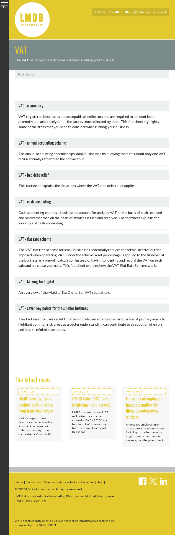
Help (100, 482)
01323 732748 (107, 12)
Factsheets (26, 74)
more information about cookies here (92, 520)
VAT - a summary (30, 106)
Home (19, 482)
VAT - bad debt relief (33, 175)
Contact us (34, 482)
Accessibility (68, 482)
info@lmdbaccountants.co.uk (146, 12)
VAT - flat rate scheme (34, 239)
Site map (50, 482)
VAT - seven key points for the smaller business (53, 308)
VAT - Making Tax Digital (36, 281)
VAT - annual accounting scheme (42, 143)
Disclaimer (87, 482)
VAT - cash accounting (34, 202)
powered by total (35, 525)
